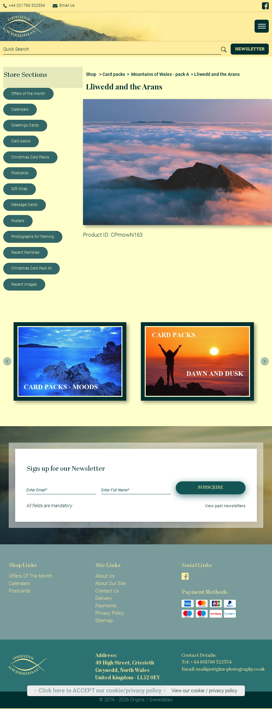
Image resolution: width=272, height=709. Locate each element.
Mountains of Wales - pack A (160, 74)
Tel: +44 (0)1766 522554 (206, 662)
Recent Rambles (25, 252)
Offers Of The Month (30, 576)
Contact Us (107, 591)
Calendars (19, 109)
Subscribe (210, 487)
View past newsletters (224, 505)
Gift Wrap (19, 189)
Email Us (72, 5)
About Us (105, 576)
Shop (91, 74)
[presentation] (7, 361)
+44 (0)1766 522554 (27, 5)
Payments (106, 606)
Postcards (19, 173)
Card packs (20, 141)
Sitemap (104, 620)
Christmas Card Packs (30, 157)
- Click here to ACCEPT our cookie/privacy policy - (100, 691)
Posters (17, 221)
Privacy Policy (109, 613)
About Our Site (110, 583)
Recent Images (24, 284)
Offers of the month (28, 93)
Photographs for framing (32, 236)
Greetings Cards (25, 125)
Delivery (103, 598)
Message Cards (24, 204)
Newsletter (250, 48)
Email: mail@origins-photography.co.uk (224, 669)
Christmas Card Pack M (31, 268)
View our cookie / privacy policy (204, 691)
